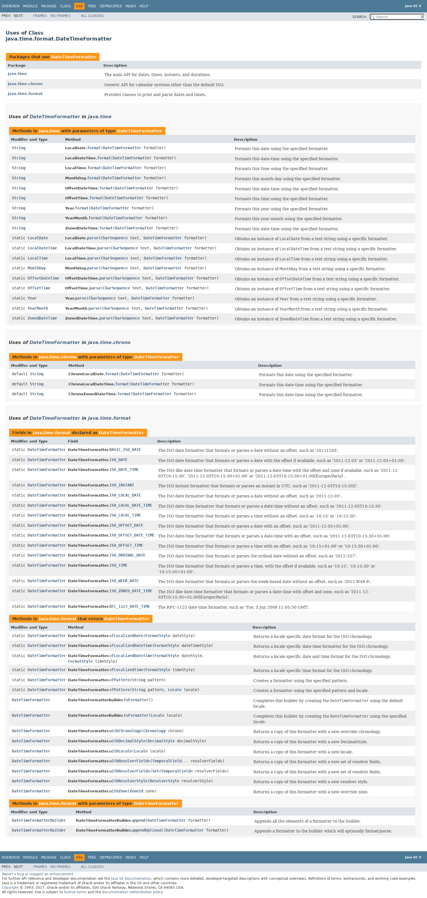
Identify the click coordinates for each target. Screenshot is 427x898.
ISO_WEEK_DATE (124, 580)
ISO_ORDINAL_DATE (127, 555)
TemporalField (167, 761)
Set (155, 771)
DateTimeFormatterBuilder (39, 820)
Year (32, 298)
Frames (40, 16)
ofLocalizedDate (126, 635)
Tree (92, 6)
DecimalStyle (161, 741)
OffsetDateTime (43, 278)
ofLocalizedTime (126, 669)
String (18, 148)
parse (92, 238)
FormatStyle (157, 635)
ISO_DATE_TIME (124, 469)
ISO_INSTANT (121, 485)
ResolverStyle (164, 781)
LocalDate (38, 238)
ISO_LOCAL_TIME (125, 515)
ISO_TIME (118, 565)
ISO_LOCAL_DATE (125, 495)
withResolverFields (129, 761)
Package (49, 6)
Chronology (154, 731)
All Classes (92, 16)
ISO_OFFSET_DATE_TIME (131, 535)
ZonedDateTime (42, 318)
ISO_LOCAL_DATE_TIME (130, 505)
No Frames (60, 16)
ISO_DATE (118, 459)
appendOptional (147, 830)
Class (65, 6)
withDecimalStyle (127, 741)
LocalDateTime (42, 248)
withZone (118, 791)
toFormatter (136, 700)
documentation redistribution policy (132, 892)
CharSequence (114, 238)
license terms (75, 892)
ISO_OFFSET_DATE (126, 525)
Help (144, 6)
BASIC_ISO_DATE (125, 449)
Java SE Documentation (131, 879)
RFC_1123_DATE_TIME (129, 606)
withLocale (120, 751)
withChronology (125, 731)
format (94, 148)
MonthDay (37, 268)
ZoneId (136, 791)
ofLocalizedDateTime (130, 645)
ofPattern (119, 680)
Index (130, 6)
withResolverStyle (128, 781)
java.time (17, 74)
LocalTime (38, 258)
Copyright (10, 888)
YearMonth (38, 308)
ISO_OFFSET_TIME (126, 545)
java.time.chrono (25, 84)
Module (30, 6)
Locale (175, 689)
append (138, 820)
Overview (11, 6)
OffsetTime (39, 288)
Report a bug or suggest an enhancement (37, 874)
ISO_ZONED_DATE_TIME (130, 591)
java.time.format (25, 93)
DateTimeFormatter (73, 57)
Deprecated (111, 6)
